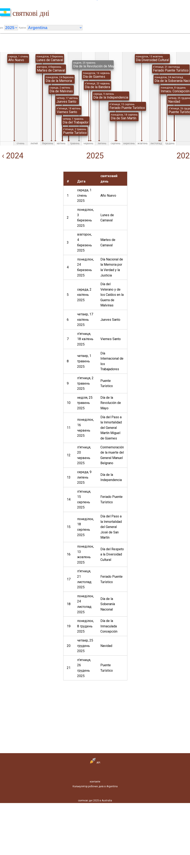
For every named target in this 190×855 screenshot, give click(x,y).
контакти (95, 781)
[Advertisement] (30, 197)
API (95, 762)
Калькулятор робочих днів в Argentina (95, 786)
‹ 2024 (11, 155)
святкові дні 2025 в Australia (95, 800)
